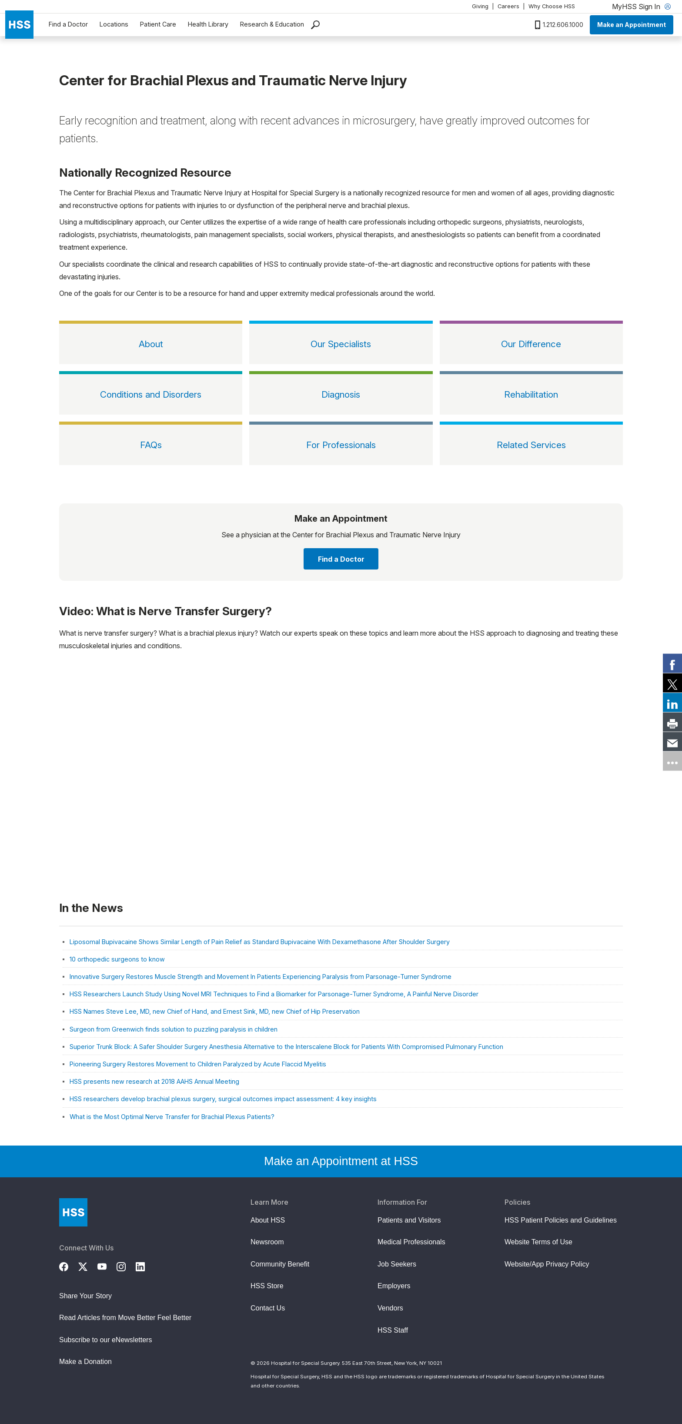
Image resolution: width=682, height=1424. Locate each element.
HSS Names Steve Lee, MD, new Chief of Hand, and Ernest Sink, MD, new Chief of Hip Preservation (215, 1011)
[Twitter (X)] (87, 1265)
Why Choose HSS (551, 6)
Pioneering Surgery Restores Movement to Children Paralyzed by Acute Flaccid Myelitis (198, 1064)
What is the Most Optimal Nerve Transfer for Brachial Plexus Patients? (172, 1116)
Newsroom (267, 1242)
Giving (480, 6)
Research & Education (272, 24)
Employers (394, 1286)
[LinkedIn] (145, 1265)
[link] (672, 663)
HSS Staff (393, 1330)
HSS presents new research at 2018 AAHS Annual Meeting (154, 1081)
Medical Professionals (411, 1242)
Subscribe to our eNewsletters (105, 1340)
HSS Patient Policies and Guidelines (561, 1220)
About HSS (268, 1220)
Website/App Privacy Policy (547, 1264)
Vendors (390, 1308)
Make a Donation (85, 1361)
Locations (114, 24)
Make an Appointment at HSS (341, 1161)
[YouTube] (107, 1265)
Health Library (208, 24)
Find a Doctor (68, 24)
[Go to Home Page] (73, 1212)
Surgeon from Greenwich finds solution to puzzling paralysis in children (173, 1029)
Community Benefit (280, 1264)
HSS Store (267, 1286)
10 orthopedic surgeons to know (117, 959)
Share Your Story (85, 1296)
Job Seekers (397, 1264)
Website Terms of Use (538, 1242)
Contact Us (268, 1308)
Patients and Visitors (409, 1220)
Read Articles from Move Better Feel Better (125, 1317)
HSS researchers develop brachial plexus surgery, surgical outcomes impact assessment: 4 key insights (223, 1098)
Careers (508, 6)
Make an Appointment (631, 24)
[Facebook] (68, 1265)
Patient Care (158, 24)
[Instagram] (126, 1265)
